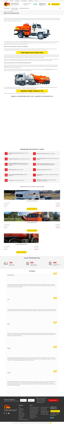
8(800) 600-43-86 (42, 3)
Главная (5, 11)
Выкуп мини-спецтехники (34, 412)
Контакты (20, 411)
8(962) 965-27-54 (42, 4)
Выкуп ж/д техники (33, 415)
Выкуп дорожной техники (34, 408)
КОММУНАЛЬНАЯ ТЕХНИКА (24, 8)
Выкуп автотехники (44, 408)
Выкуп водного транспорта (45, 411)
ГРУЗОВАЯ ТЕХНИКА (14, 8)
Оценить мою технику (32, 230)
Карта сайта (20, 418)
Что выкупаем (7, 8)
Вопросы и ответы (21, 415)
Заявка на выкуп (55, 4)
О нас (20, 407)
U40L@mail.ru (54, 415)
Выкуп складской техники (45, 407)
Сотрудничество (21, 416)
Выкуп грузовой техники (33, 411)
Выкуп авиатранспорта (44, 412)
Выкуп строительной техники (34, 407)
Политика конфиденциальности (24, 419)
